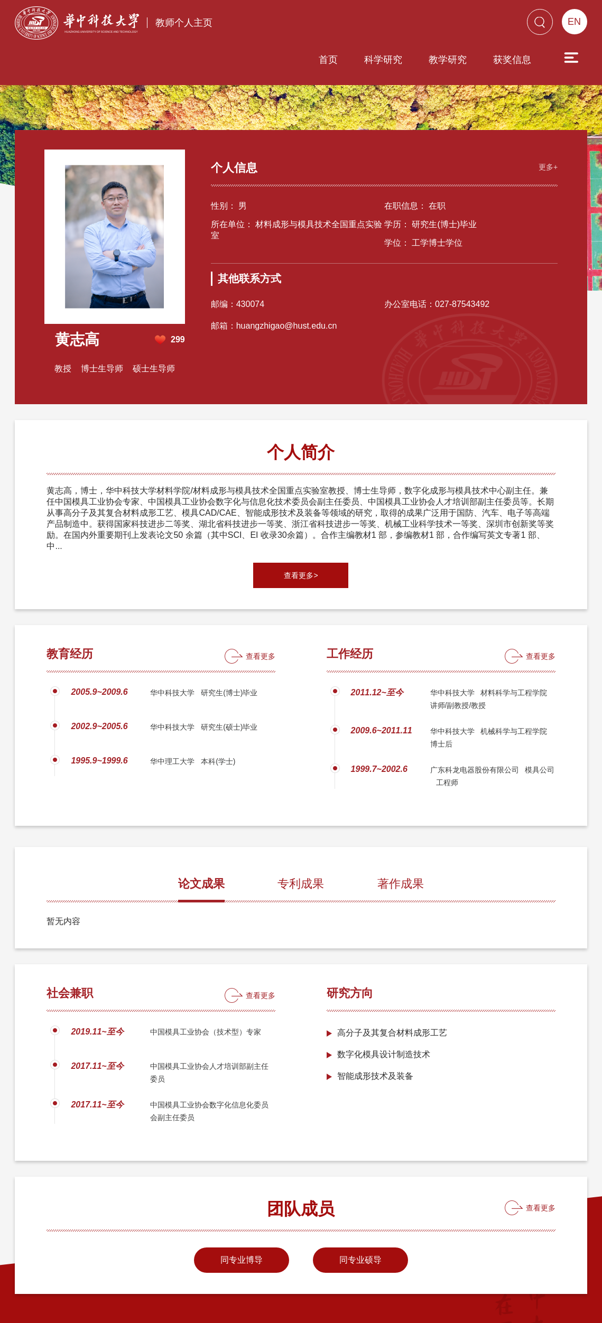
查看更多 (260, 611)
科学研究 (323, 25)
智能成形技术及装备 (375, 1030)
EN (574, 21)
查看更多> (301, 530)
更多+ (545, 120)
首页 (267, 25)
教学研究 (387, 25)
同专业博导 (241, 1214)
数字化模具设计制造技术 (383, 1008)
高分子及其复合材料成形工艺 (392, 987)
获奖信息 (452, 25)
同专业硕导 (360, 1214)
